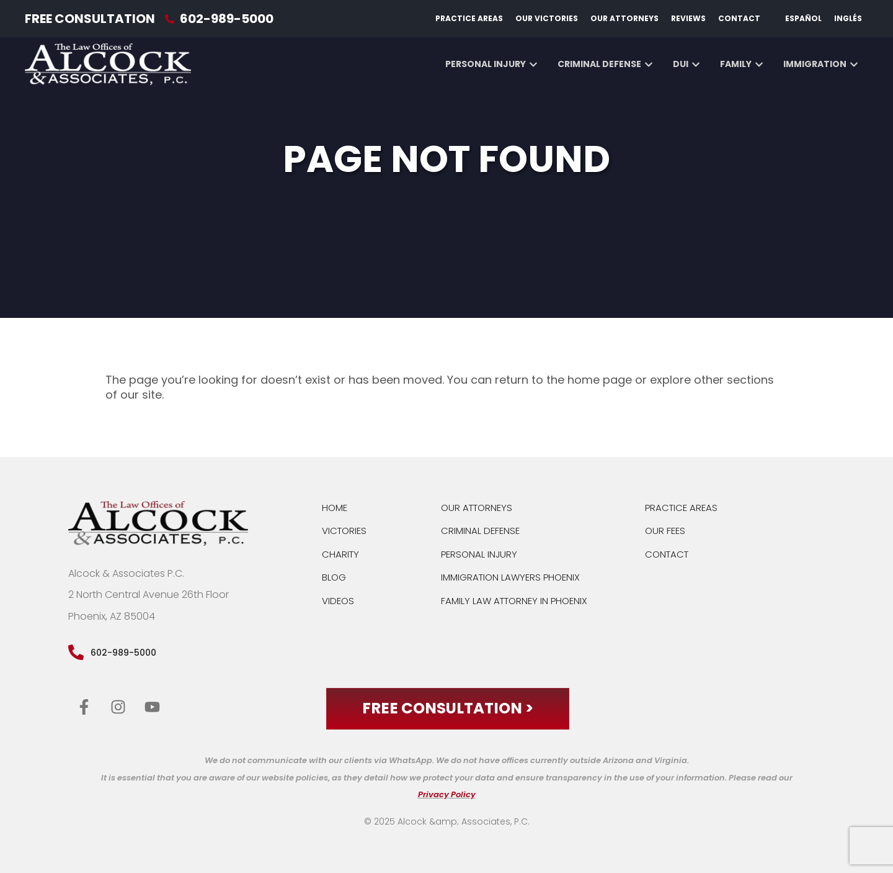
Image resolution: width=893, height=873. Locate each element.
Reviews (688, 18)
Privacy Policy (447, 795)
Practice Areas (469, 18)
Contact (739, 18)
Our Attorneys (624, 18)
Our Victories (546, 18)
